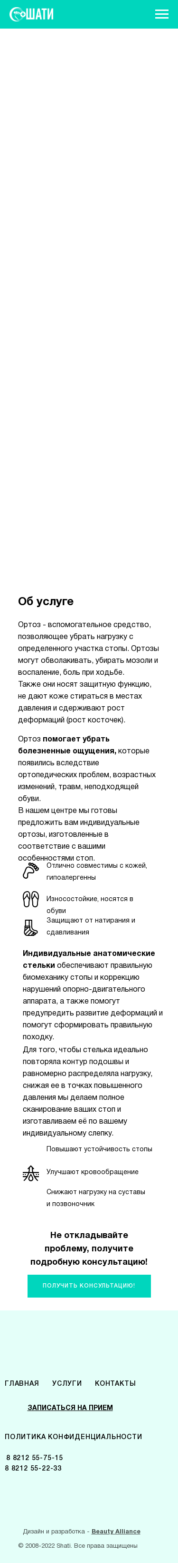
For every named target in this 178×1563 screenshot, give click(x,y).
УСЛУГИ (67, 1384)
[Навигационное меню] (162, 14)
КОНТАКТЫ (115, 1384)
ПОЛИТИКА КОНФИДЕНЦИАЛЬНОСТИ (73, 1437)
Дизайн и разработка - (82, 1532)
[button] (89, 1286)
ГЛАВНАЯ (22, 1384)
